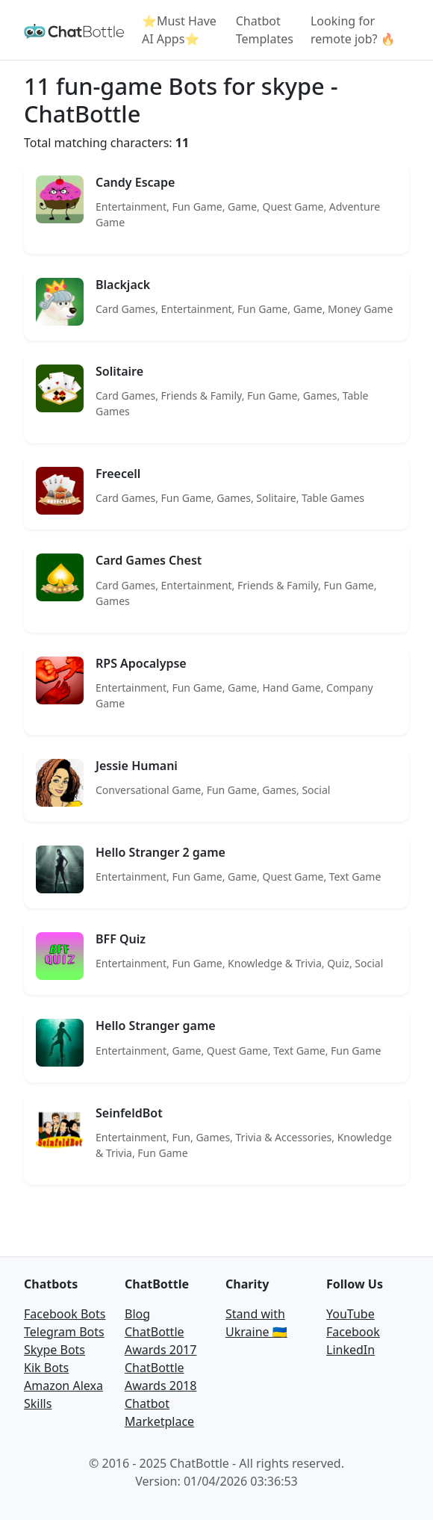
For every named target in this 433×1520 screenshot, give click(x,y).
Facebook (353, 1332)
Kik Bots (46, 1367)
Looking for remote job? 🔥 (353, 30)
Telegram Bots (64, 1332)
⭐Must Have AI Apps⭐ (179, 30)
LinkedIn (350, 1349)
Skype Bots (54, 1349)
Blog (137, 1314)
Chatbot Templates (264, 30)
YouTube (350, 1314)
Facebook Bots (64, 1314)
